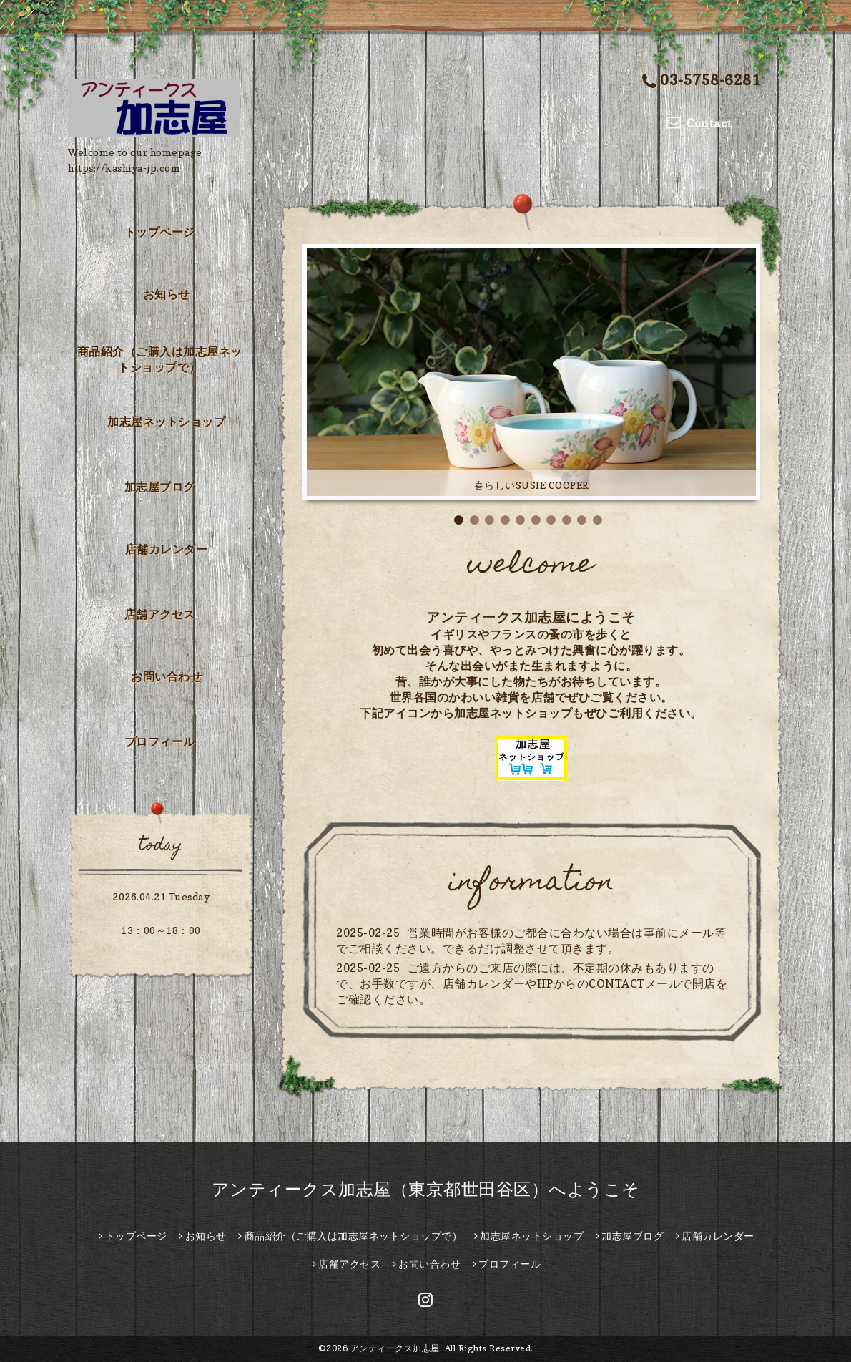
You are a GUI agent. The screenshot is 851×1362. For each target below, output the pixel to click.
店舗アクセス (159, 614)
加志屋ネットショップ (166, 421)
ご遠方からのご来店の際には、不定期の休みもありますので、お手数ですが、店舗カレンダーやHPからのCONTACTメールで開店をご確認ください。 (531, 983)
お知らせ (166, 294)
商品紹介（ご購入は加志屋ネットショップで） (159, 359)
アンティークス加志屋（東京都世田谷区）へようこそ (426, 1189)
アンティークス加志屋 (395, 1348)
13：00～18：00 (161, 930)
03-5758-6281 (701, 81)
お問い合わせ (166, 676)
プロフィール (159, 741)
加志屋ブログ (159, 487)
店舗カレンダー (166, 549)
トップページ (159, 232)
